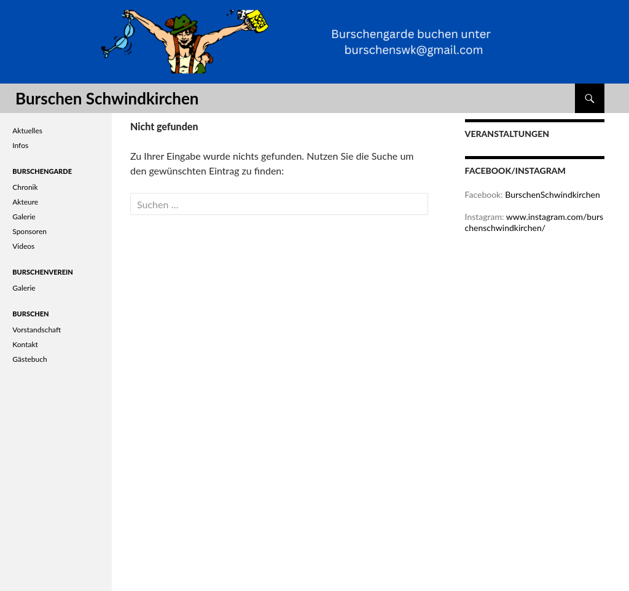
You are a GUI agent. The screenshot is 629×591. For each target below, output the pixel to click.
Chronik (24, 187)
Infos (20, 145)
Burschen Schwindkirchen (106, 98)
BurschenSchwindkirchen (552, 194)
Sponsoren (29, 231)
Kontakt (25, 344)
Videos (23, 246)
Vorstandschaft (36, 329)
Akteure (25, 201)
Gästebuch (29, 359)
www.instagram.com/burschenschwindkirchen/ (534, 222)
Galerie (23, 216)
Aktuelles (27, 130)
